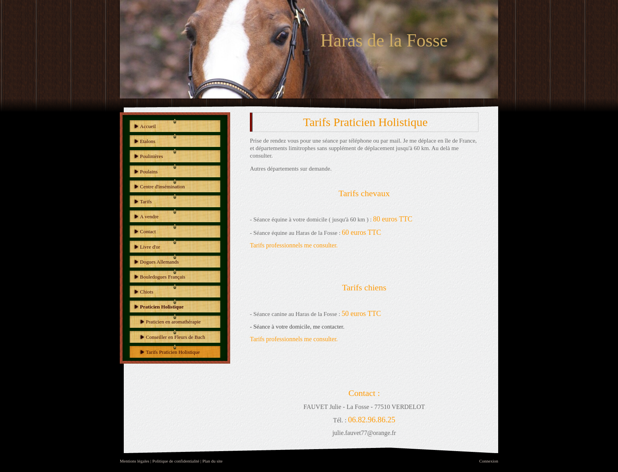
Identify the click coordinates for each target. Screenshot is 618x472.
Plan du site (212, 461)
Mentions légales (134, 461)
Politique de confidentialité (176, 461)
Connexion (488, 461)
